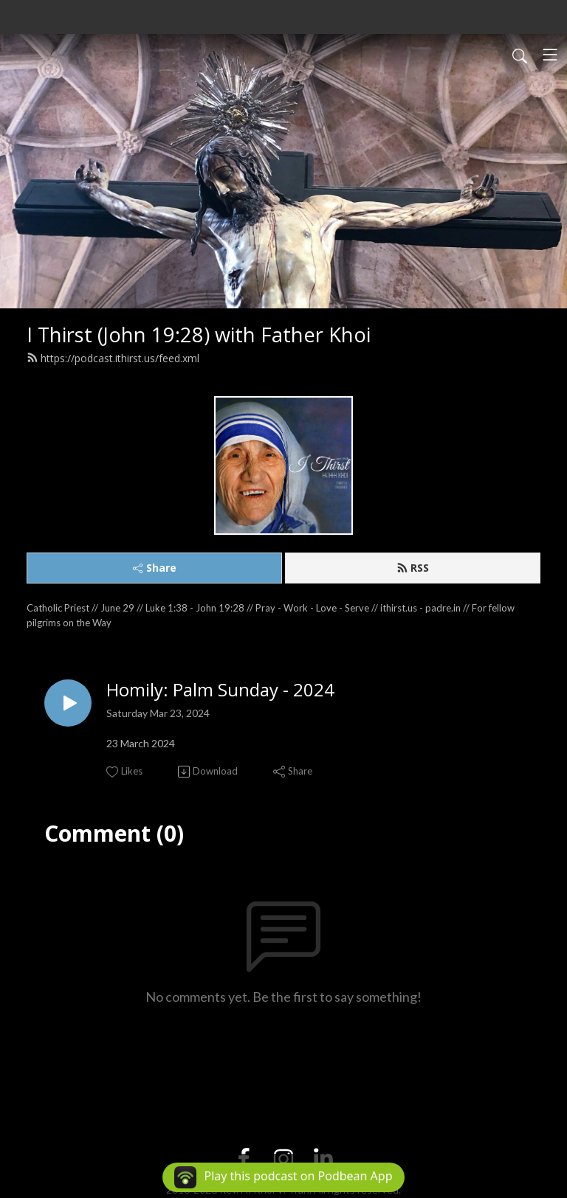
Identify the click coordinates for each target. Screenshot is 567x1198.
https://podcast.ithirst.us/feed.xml (113, 358)
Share (154, 568)
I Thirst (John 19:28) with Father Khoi (199, 334)
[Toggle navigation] (550, 55)
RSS (412, 568)
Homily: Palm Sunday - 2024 (220, 690)
